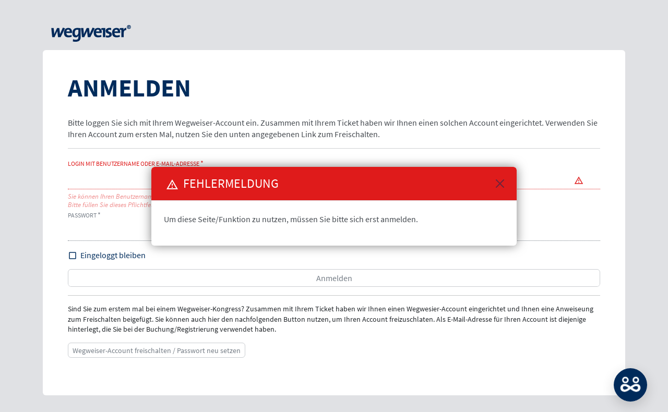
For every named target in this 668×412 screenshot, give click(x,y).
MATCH (630, 385)
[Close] (500, 183)
